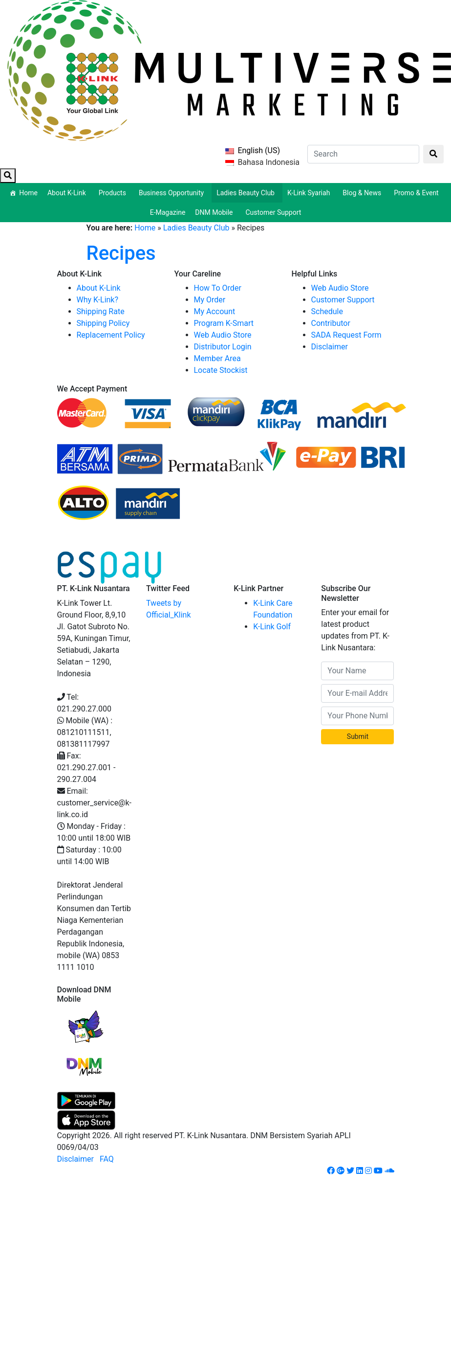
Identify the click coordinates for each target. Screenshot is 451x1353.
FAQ (107, 1159)
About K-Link (99, 288)
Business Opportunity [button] (173, 193)
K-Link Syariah (310, 193)
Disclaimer (329, 346)
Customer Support (273, 212)
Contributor (330, 323)
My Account (215, 311)
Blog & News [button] (363, 193)
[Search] (363, 154)
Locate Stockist (221, 370)
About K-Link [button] (68, 193)
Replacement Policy (111, 335)
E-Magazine (168, 212)
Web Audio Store (223, 335)
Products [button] (114, 193)
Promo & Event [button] (418, 193)
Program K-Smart (224, 323)
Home (28, 193)
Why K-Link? (98, 299)
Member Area (217, 358)
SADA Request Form (346, 335)
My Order (210, 299)
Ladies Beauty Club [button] (247, 193)
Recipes (121, 253)
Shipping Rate (101, 311)
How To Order (217, 288)
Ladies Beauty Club (196, 227)
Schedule (327, 311)
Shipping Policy (103, 323)
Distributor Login (223, 346)
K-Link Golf (272, 626)
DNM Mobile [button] (215, 212)
